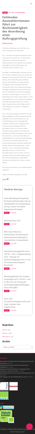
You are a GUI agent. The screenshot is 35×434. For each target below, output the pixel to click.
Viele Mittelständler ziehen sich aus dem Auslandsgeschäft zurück (17, 373)
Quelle (5, 179)
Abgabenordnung (7, 43)
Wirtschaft (5, 336)
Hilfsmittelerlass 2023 (12, 221)
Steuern (5, 12)
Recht (4, 330)
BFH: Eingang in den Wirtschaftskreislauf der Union (13, 377)
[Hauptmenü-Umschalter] (31, 4)
